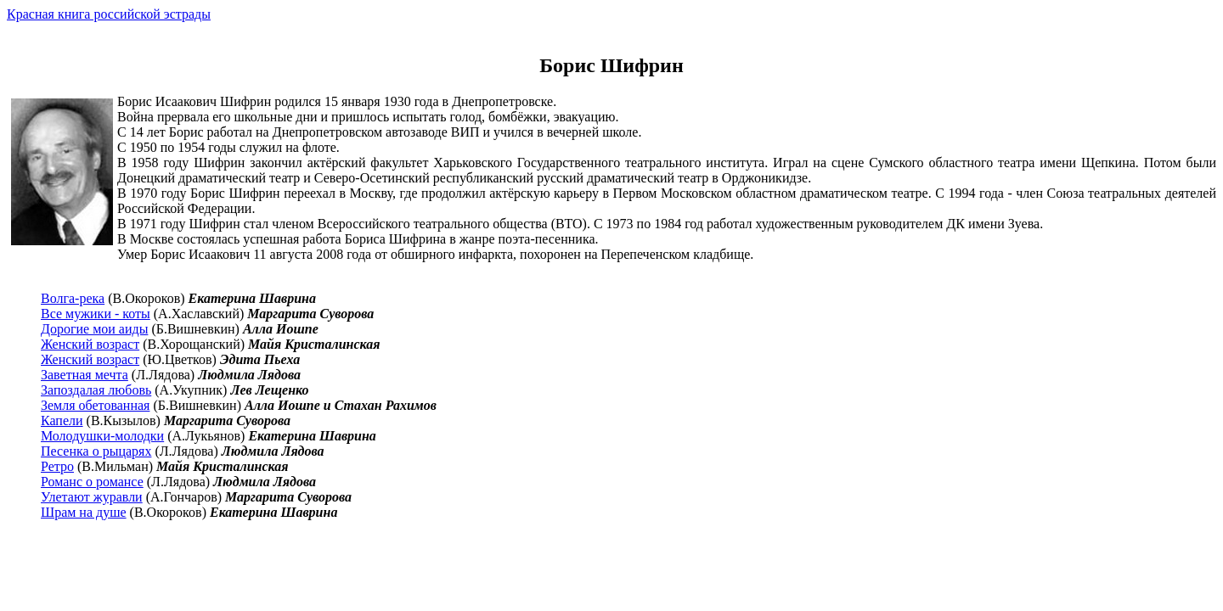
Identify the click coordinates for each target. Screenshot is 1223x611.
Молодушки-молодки (102, 436)
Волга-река (72, 298)
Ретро (57, 466)
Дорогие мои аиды (94, 329)
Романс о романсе (92, 481)
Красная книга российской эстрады (109, 14)
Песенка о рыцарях (96, 451)
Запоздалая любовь (96, 390)
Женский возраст (90, 344)
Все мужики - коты (95, 313)
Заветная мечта (84, 374)
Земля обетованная (95, 405)
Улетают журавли (92, 497)
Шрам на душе (84, 512)
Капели (62, 420)
